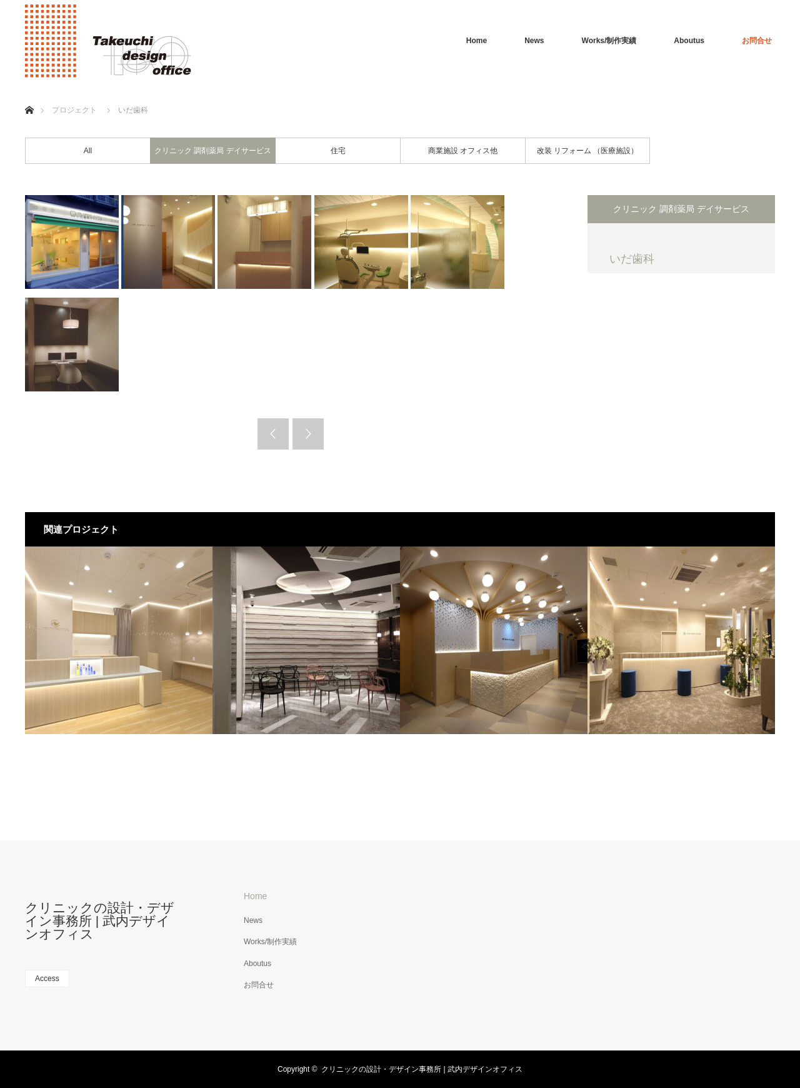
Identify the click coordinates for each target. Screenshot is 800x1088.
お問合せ (757, 40)
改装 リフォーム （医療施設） (588, 150)
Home (476, 40)
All (88, 150)
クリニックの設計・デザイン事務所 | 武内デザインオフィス (99, 920)
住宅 (338, 150)
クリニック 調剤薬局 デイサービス (212, 150)
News (534, 40)
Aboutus (689, 40)
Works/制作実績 (609, 40)
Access (47, 978)
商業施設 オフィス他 (463, 150)
